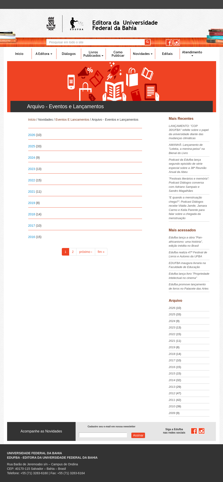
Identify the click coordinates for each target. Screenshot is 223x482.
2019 (31, 203)
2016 (31, 237)
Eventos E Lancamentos (72, 119)
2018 (31, 214)
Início (19, 54)
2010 (172, 406)
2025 (31, 146)
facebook (169, 42)
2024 (31, 157)
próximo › (85, 252)
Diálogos (69, 54)
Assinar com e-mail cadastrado (138, 435)
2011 (172, 400)
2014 (172, 380)
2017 (31, 225)
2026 (31, 135)
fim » (101, 252)
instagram (176, 42)
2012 (172, 393)
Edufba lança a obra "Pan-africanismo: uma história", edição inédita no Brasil (186, 241)
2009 (172, 413)
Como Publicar (118, 53)
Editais (167, 54)
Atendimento (192, 53)
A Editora (44, 54)
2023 (31, 169)
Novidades (143, 54)
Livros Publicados (93, 53)
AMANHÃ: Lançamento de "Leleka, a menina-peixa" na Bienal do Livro (187, 149)
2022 (31, 180)
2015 (172, 373)
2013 (172, 386)
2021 (31, 191)
